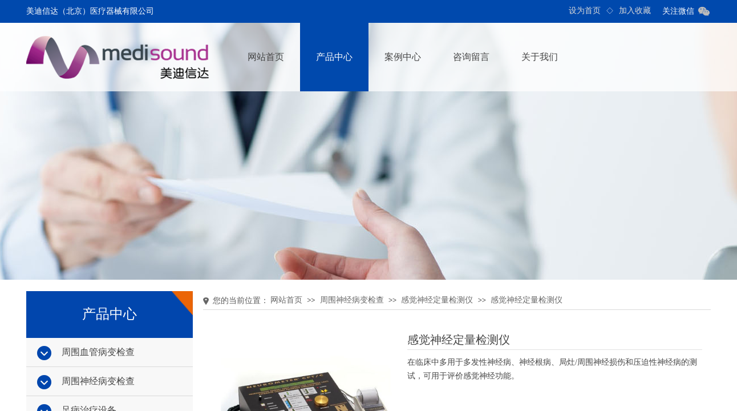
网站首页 (266, 57)
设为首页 (585, 10)
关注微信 (678, 11)
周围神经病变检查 (352, 300)
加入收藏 (635, 10)
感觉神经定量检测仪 (437, 300)
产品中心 (334, 57)
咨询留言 (471, 57)
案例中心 (402, 57)
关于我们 (539, 57)
